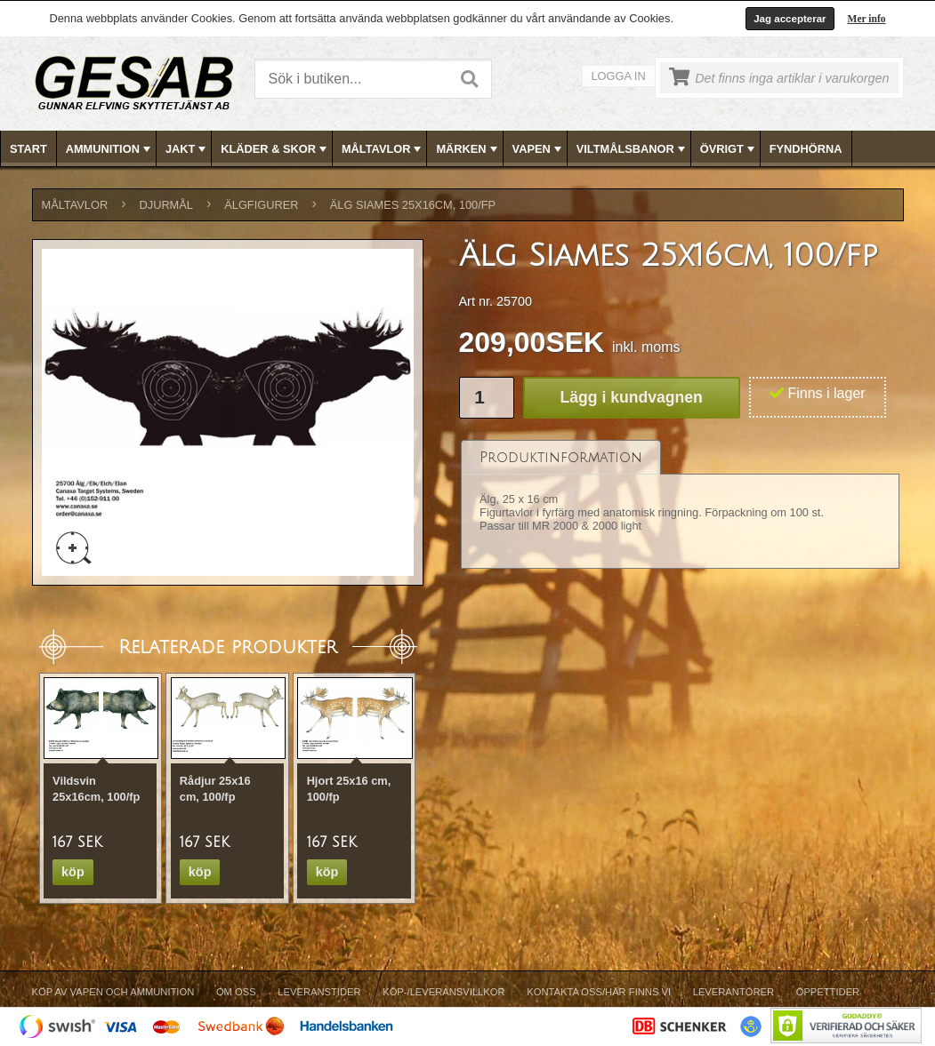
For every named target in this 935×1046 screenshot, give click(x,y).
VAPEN (538, 149)
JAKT (187, 149)
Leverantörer (733, 991)
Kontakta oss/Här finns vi (599, 991)
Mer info (867, 18)
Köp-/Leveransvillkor (443, 991)
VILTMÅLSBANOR (632, 149)
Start (28, 149)
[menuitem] (29, 149)
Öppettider (827, 991)
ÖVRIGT (729, 149)
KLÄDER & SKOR (275, 149)
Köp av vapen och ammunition (113, 991)
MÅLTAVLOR (383, 149)
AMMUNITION (110, 149)
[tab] (561, 457)
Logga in (619, 76)
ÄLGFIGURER (261, 205)
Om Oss (236, 991)
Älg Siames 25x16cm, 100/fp (413, 205)
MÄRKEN (468, 149)
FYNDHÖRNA (806, 149)
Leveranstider (319, 991)
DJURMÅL (166, 205)
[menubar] (468, 149)
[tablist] (680, 505)
